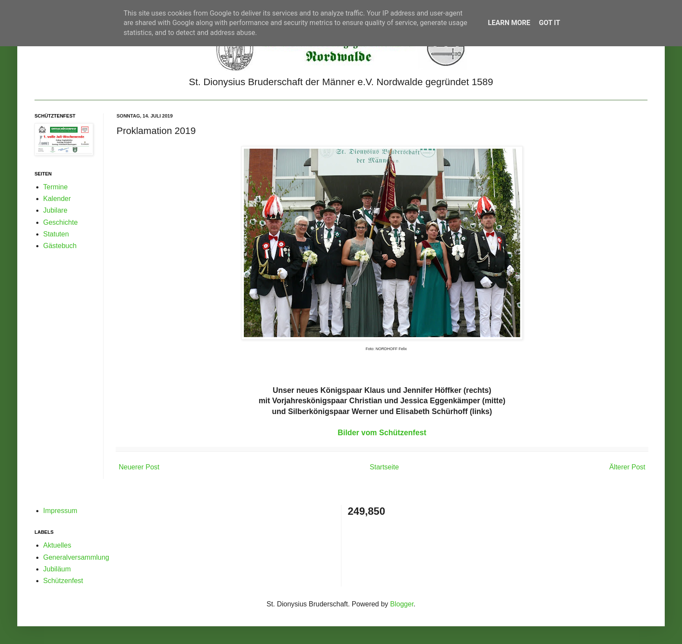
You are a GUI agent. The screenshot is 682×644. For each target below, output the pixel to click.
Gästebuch (59, 245)
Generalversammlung (76, 557)
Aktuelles (57, 545)
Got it (549, 23)
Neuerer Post (139, 467)
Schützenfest (63, 580)
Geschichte (60, 222)
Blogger (402, 604)
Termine (55, 187)
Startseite (384, 467)
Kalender (57, 198)
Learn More (509, 23)
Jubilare (55, 210)
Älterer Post (627, 467)
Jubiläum (57, 569)
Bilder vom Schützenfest (382, 432)
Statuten (56, 234)
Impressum (60, 510)
